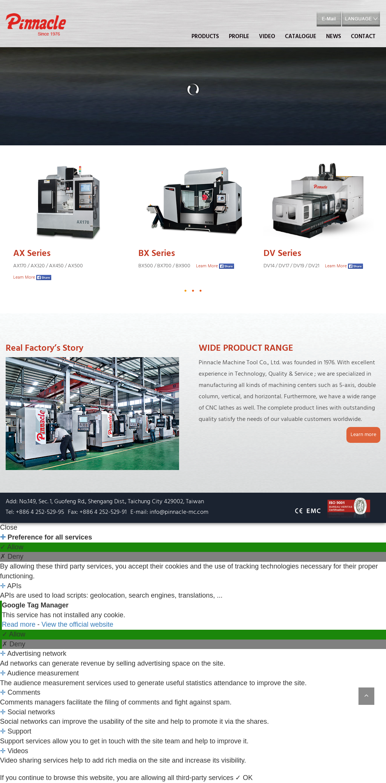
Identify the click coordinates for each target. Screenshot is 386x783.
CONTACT (363, 36)
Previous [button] (13, 223)
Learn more (363, 434)
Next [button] (373, 223)
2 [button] (193, 290)
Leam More (24, 277)
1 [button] (185, 290)
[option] (68, 223)
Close (8, 527)
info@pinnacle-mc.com (179, 512)
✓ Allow (11, 547)
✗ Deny (11, 556)
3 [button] (200, 290)
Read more (19, 624)
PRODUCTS (205, 36)
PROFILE (239, 36)
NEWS (333, 36)
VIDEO (267, 36)
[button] (361, 19)
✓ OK (244, 777)
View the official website (77, 624)
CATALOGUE (300, 36)
